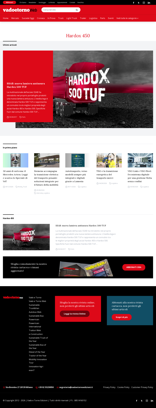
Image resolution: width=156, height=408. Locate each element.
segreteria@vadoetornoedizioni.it (75, 387)
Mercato (15, 18)
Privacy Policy (109, 387)
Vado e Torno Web (37, 301)
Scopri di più (122, 317)
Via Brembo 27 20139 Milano (18, 387)
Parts (102, 18)
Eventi (111, 18)
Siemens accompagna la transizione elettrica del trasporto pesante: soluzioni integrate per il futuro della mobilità (46, 178)
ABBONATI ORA (133, 267)
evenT (32, 370)
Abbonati (9, 2)
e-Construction (36, 334)
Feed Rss (81, 2)
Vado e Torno (35, 297)
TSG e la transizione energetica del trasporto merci (107, 174)
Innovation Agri (36, 366)
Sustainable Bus (36, 315)
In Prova (51, 18)
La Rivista (52, 2)
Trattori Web (35, 330)
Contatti (72, 2)
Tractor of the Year (37, 355)
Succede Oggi (28, 18)
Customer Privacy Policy (142, 387)
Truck (60, 18)
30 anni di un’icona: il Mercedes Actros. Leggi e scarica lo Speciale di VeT (15, 176)
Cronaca (41, 18)
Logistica (93, 18)
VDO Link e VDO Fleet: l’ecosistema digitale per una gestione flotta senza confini (140, 176)
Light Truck (71, 18)
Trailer (83, 18)
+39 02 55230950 (45, 387)
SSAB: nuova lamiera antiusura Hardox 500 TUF (26, 85)
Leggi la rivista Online (75, 313)
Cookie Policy (123, 387)
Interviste (40, 193)
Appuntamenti (62, 2)
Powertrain (34, 319)
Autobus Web (35, 312)
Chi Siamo (23, 2)
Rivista (20, 187)
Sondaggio (42, 2)
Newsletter (32, 2)
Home (5, 18)
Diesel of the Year (37, 352)
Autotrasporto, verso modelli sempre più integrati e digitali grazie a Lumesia (76, 176)
